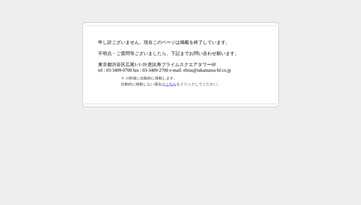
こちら (170, 84)
